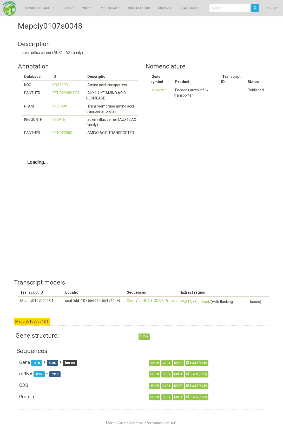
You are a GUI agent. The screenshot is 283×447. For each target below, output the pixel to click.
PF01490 (59, 106)
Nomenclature (139, 8)
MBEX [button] (87, 8)
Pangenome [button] (110, 8)
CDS (157, 301)
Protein (171, 301)
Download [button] (189, 8)
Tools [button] (68, 8)
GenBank (202, 302)
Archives (165, 8)
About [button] (273, 8)
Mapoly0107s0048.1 (32, 321)
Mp (159, 90)
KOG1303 (60, 85)
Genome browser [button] (39, 8)
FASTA (186, 302)
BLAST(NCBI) (196, 362)
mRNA (144, 301)
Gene (131, 301)
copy (166, 362)
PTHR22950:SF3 (65, 93)
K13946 (58, 119)
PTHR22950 (62, 133)
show (144, 336)
